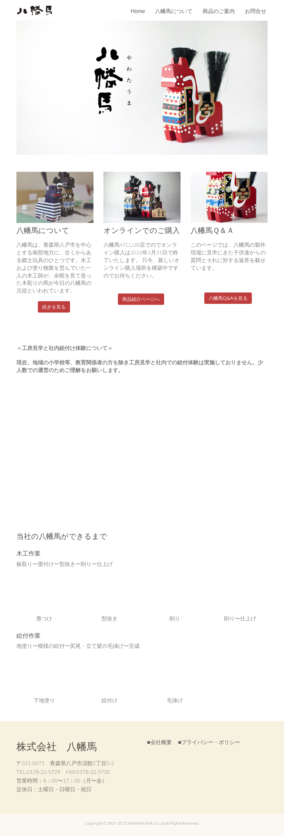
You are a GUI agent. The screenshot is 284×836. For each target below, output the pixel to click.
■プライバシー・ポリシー (209, 742)
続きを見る (54, 307)
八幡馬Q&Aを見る (228, 298)
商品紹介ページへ (141, 299)
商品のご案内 (219, 11)
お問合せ (255, 11)
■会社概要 (159, 742)
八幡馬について (174, 11)
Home (138, 11)
